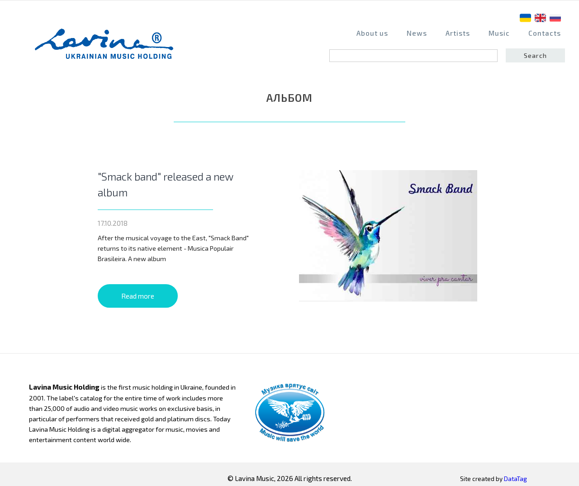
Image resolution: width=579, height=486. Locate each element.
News (417, 33)
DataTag (515, 478)
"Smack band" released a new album (165, 184)
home (107, 48)
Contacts (544, 33)
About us (372, 33)
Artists (458, 33)
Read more (137, 296)
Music (499, 33)
